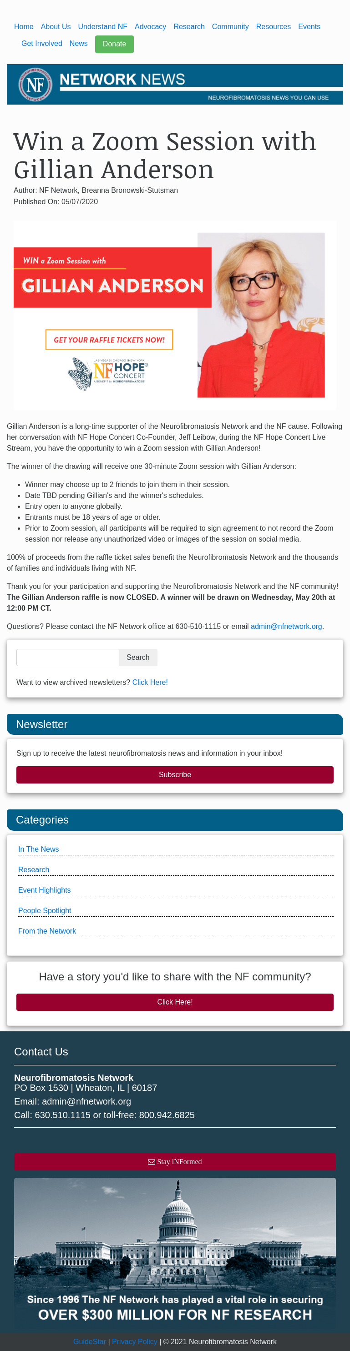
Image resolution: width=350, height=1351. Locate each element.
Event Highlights (44, 890)
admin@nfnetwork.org (286, 626)
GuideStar (89, 1342)
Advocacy (150, 26)
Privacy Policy (134, 1342)
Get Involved (41, 43)
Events (309, 26)
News (79, 43)
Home (24, 26)
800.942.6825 (167, 1115)
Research (188, 26)
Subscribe (175, 774)
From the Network (47, 931)
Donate (115, 44)
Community (230, 26)
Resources (273, 26)
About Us (56, 26)
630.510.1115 (63, 1115)
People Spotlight (44, 910)
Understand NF (103, 26)
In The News (38, 849)
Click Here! (150, 682)
